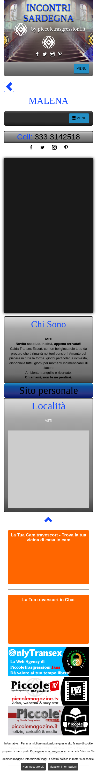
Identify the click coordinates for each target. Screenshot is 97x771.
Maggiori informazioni (63, 766)
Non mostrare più (33, 766)
